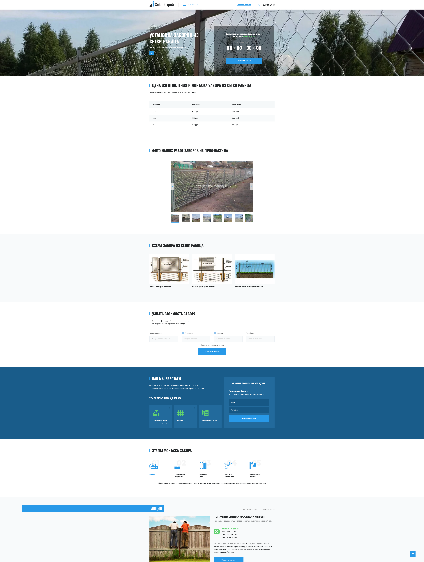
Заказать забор (244, 61)
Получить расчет (212, 351)
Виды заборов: (155, 333)
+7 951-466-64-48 (267, 4)
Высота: (220, 333)
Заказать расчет (229, 558)
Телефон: (250, 333)
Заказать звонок (249, 418)
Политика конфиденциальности (212, 345)
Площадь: (189, 333)
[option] (212, 186)
